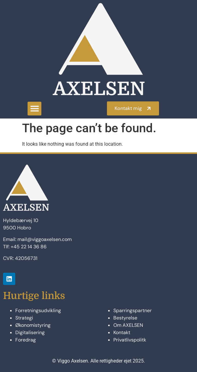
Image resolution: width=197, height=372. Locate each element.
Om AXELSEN (128, 325)
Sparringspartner (132, 310)
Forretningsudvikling (38, 310)
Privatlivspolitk (129, 340)
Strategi (24, 318)
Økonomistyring (33, 325)
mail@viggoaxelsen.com (44, 239)
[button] (34, 108)
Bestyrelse (125, 318)
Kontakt (121, 332)
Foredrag (25, 340)
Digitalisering (30, 332)
